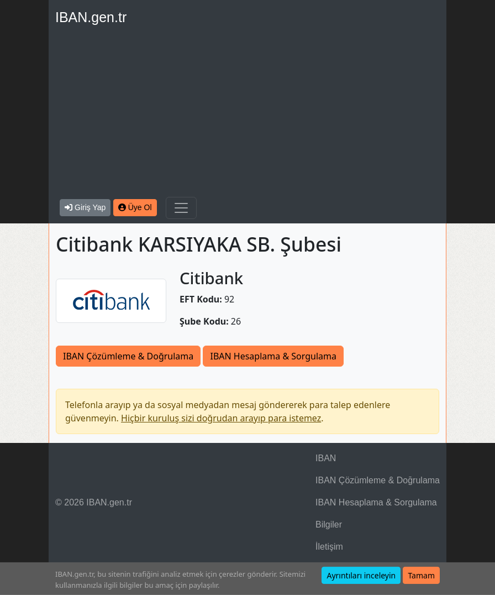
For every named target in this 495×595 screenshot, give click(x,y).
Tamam (421, 575)
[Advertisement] (247, 113)
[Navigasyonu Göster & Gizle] (181, 208)
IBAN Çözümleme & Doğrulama (128, 356)
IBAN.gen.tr (91, 17)
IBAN (325, 458)
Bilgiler (328, 524)
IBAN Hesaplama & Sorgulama (273, 356)
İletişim (329, 546)
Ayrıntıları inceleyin (361, 575)
